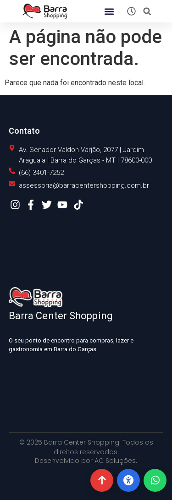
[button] (109, 11)
